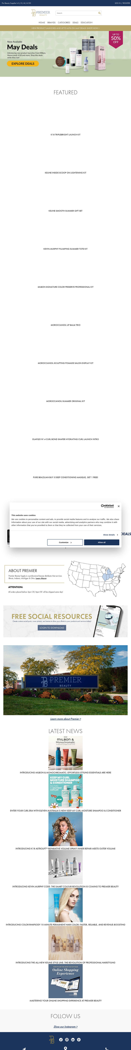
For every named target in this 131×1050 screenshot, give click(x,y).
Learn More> (41, 578)
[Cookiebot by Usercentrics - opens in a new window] (103, 506)
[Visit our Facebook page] (61, 1039)
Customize (65, 542)
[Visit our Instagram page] (67, 1039)
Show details (109, 535)
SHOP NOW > (93, 28)
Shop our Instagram (64, 1026)
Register (126, 3)
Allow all (102, 542)
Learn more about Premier (64, 719)
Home (42, 22)
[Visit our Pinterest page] (79, 1039)
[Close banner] (119, 506)
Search (99, 13)
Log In (118, 3)
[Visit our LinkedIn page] (73, 1039)
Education (86, 22)
